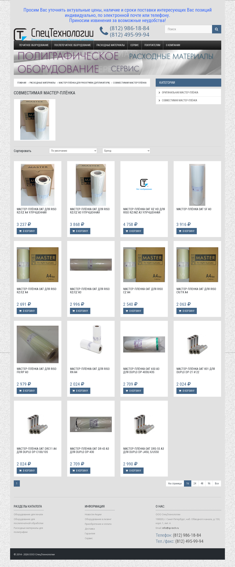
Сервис (134, 45)
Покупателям (152, 45)
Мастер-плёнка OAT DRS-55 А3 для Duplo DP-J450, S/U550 (143, 450)
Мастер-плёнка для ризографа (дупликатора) (84, 82)
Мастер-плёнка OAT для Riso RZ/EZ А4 (36, 290)
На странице (175, 483)
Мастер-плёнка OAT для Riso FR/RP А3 (36, 370)
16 (187, 483)
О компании (173, 45)
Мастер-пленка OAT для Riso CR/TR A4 (196, 290)
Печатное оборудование (34, 45)
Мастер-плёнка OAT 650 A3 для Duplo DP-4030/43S (141, 370)
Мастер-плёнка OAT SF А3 (193, 209)
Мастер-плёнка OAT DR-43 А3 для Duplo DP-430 (89, 450)
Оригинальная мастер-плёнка (178, 92)
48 (202, 483)
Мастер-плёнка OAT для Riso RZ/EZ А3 (90, 290)
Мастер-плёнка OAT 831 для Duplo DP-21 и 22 (195, 370)
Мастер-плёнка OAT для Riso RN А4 (90, 370)
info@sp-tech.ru (170, 528)
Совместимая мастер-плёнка (129, 82)
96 (209, 483)
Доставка (90, 528)
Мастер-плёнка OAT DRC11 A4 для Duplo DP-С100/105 (37, 450)
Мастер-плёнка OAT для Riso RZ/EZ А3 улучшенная (90, 210)
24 (195, 483)
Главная (21, 82)
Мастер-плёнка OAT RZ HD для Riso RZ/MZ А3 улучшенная (144, 210)
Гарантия (90, 533)
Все (217, 483)
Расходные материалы (111, 45)
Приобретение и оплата (98, 524)
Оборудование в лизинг (98, 519)
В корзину (27, 231)
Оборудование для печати (28, 514)
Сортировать (22, 151)
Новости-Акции (93, 514)
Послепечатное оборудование (72, 45)
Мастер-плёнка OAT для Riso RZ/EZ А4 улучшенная (36, 210)
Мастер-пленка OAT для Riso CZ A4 (143, 290)
